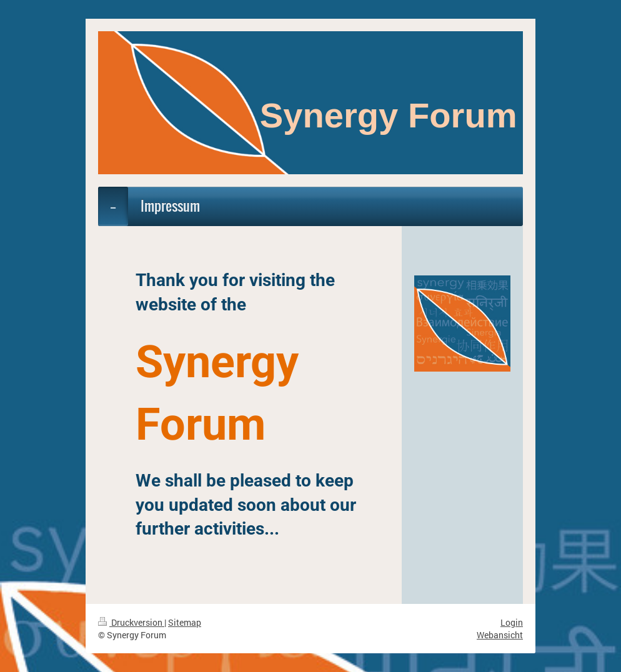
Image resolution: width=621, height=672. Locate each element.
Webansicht (500, 635)
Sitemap (184, 622)
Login (511, 622)
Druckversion (131, 622)
